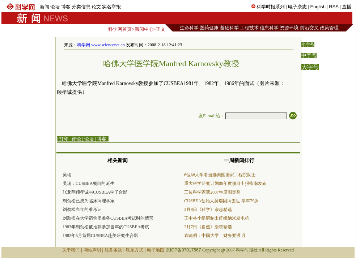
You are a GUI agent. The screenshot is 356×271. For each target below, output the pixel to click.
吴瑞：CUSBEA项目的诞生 (88, 183)
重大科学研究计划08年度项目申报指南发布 (225, 183)
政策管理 (329, 27)
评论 (76, 138)
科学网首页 (120, 29)
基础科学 (229, 27)
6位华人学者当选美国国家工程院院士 (220, 174)
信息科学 (269, 27)
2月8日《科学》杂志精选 (208, 209)
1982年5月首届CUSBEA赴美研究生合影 (100, 235)
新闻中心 (144, 29)
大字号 (310, 67)
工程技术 (249, 27)
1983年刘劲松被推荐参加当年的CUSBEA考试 (106, 226)
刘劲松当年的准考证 (82, 209)
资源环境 (289, 27)
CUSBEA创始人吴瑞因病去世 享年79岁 (221, 200)
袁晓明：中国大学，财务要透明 (214, 235)
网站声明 (92, 250)
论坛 (55, 6)
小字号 (307, 44)
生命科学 (189, 27)
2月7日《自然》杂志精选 (208, 226)
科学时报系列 (271, 6)
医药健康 (209, 27)
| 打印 (62, 138)
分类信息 (81, 6)
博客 (66, 6)
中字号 (309, 55)
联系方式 (134, 250)
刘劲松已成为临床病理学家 (89, 200)
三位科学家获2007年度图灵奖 (212, 192)
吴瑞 (67, 174)
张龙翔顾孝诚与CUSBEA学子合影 (95, 192)
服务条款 (113, 250)
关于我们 (71, 250)
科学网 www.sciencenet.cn (101, 44)
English (318, 6)
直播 (346, 6)
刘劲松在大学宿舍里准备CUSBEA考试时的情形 (108, 218)
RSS (334, 6)
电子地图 (155, 250)
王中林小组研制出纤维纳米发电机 (216, 218)
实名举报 (111, 6)
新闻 (44, 6)
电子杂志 (297, 6)
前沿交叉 (309, 27)
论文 (96, 6)
